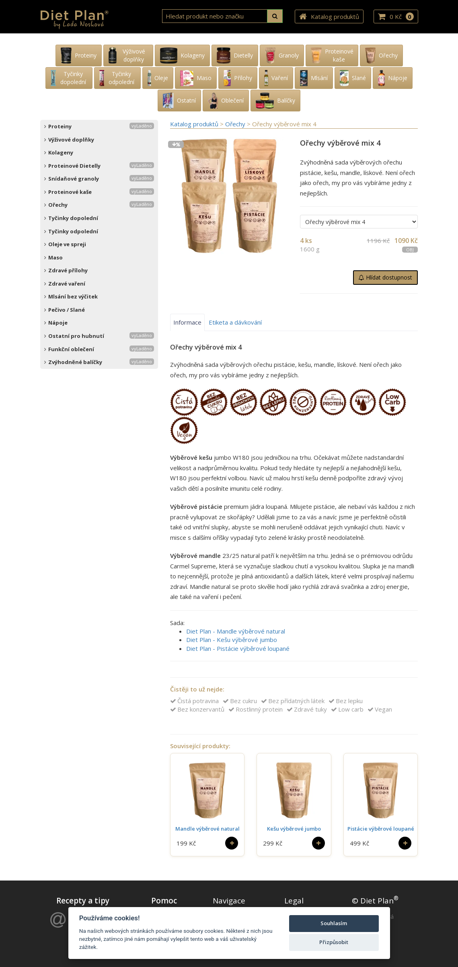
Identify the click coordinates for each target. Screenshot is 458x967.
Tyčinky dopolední (71, 218)
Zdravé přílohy (66, 270)
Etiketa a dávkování (235, 322)
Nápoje (56, 322)
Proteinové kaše (99, 191)
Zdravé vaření (64, 283)
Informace (187, 322)
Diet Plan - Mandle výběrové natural (235, 631)
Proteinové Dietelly (99, 165)
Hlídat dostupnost (385, 277)
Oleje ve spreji (65, 244)
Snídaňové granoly (99, 178)
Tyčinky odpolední (71, 231)
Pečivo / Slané (64, 309)
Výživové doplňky (69, 139)
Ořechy (99, 204)
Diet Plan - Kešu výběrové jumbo (231, 640)
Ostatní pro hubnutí (99, 335)
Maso (53, 257)
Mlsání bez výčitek (71, 296)
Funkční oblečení (99, 349)
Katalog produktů (329, 17)
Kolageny (58, 152)
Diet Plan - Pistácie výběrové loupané (238, 648)
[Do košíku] (231, 843)
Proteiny (99, 126)
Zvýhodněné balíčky (99, 362)
